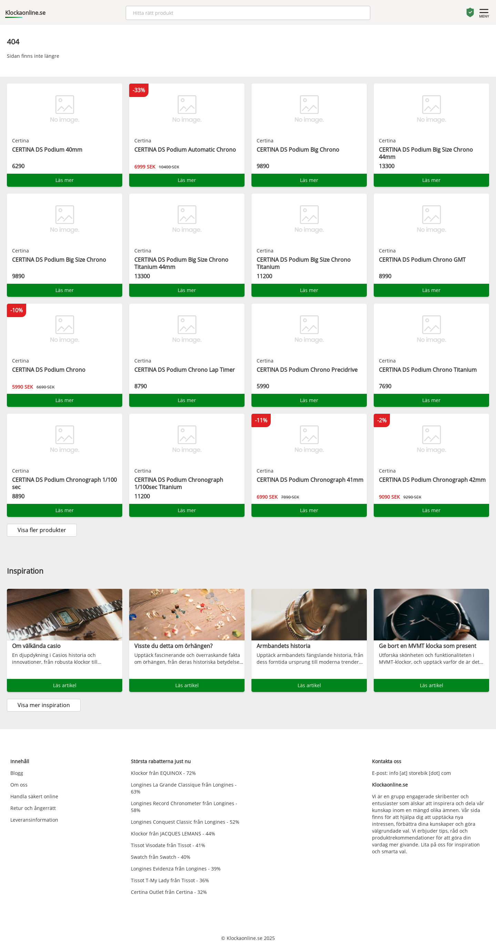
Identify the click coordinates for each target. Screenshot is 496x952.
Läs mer (64, 180)
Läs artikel (64, 685)
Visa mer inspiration (44, 705)
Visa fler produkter (42, 530)
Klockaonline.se (25, 13)
